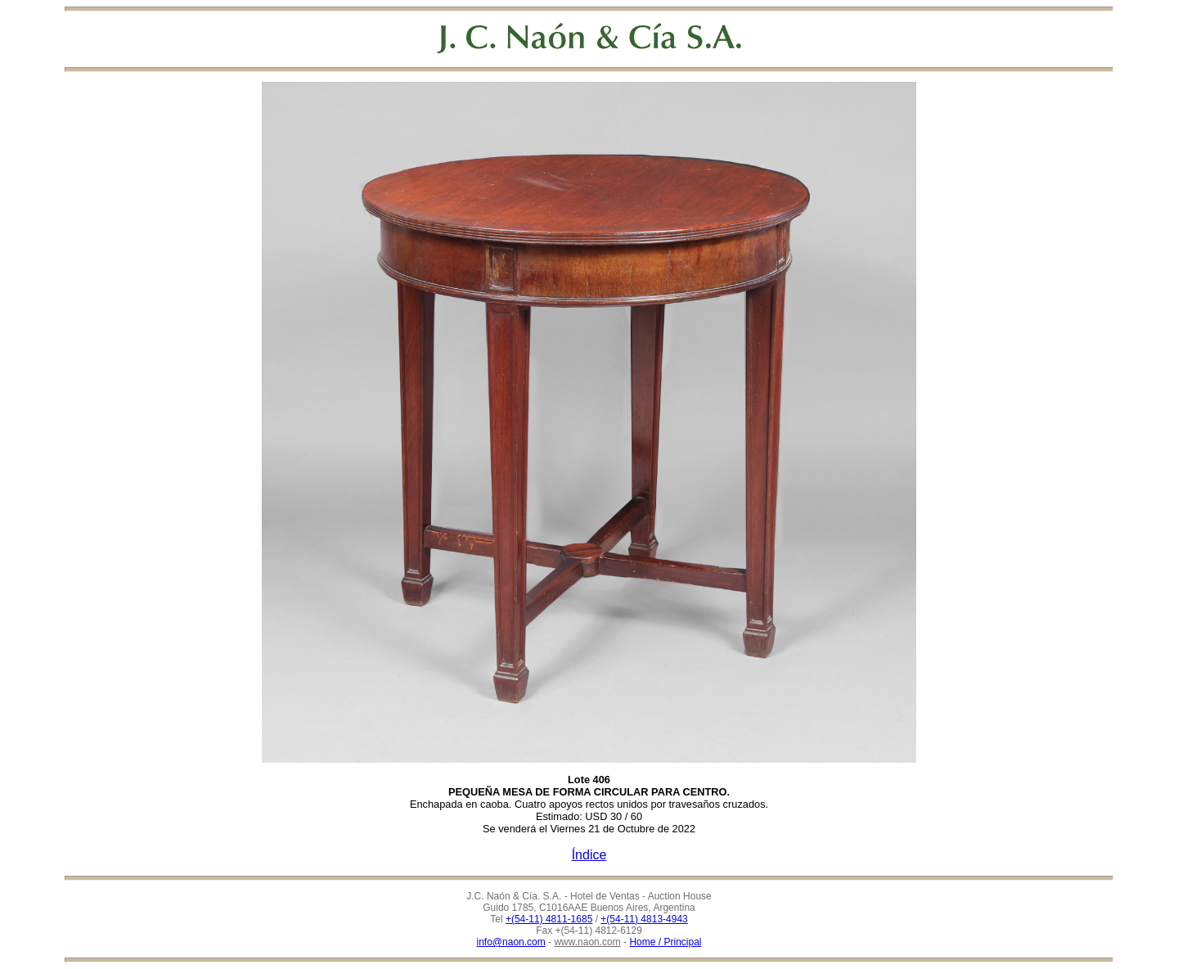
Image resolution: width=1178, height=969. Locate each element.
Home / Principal (665, 942)
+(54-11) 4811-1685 (549, 919)
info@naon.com (511, 942)
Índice (589, 855)
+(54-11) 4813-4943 (643, 919)
